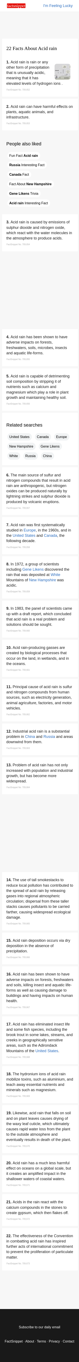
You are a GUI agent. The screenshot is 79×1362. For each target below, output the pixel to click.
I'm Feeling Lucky (58, 6)
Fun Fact (23, 155)
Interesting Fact (26, 165)
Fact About (30, 184)
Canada (43, 437)
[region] (39, 24)
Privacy (54, 1341)
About (29, 1341)
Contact (68, 1341)
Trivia (23, 193)
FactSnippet (14, 1341)
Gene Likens (50, 446)
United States (19, 437)
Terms (41, 1341)
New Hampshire (21, 446)
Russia (30, 456)
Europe (61, 437)
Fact (19, 174)
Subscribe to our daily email (39, 1327)
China (47, 456)
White (13, 456)
